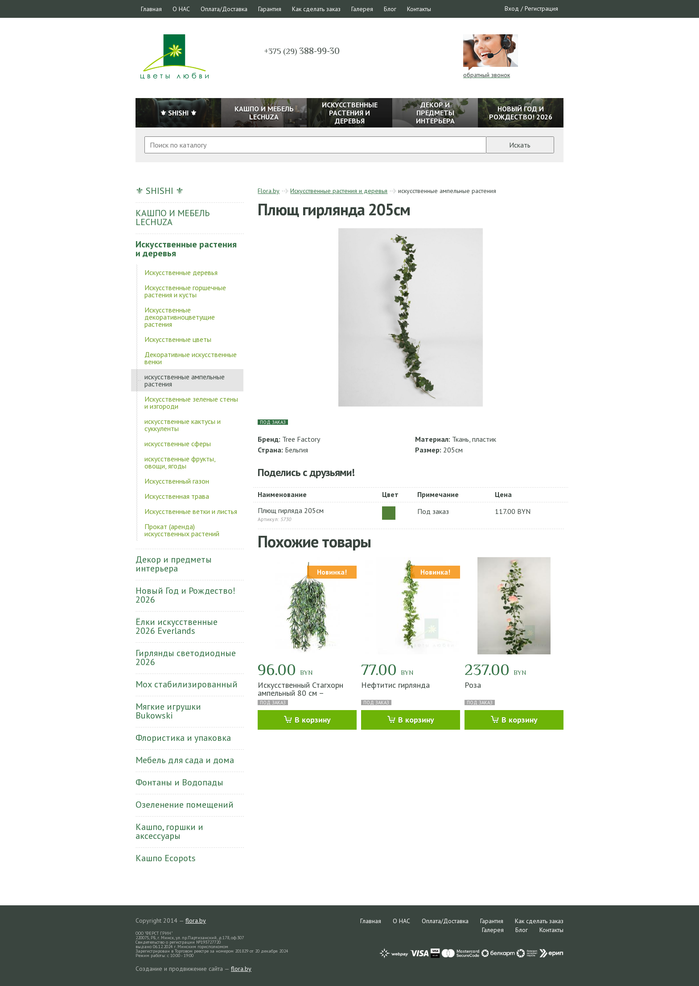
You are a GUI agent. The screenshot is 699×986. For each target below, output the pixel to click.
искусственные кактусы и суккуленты (182, 425)
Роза (473, 685)
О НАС (181, 9)
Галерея (362, 9)
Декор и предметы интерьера (174, 564)
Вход (512, 8)
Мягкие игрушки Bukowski (168, 711)
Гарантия (269, 9)
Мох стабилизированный (187, 684)
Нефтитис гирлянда (395, 685)
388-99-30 (302, 51)
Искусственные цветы (177, 339)
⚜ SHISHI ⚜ (160, 191)
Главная (151, 9)
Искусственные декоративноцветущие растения (179, 317)
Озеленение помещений (185, 804)
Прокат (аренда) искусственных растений (181, 530)
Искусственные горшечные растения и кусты (185, 291)
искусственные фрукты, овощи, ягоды (179, 462)
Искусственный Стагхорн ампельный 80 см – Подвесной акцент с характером (300, 697)
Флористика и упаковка (183, 738)
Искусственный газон (176, 481)
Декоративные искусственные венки (190, 358)
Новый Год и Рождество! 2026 (185, 595)
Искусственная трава (176, 496)
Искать (519, 144)
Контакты (419, 9)
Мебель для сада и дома (185, 760)
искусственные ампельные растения (184, 380)
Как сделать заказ (316, 9)
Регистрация (541, 8)
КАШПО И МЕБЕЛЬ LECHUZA (173, 217)
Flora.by (269, 191)
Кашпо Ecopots (166, 858)
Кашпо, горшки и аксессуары (169, 831)
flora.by (195, 920)
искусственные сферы (177, 443)
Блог (390, 9)
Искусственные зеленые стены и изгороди (191, 402)
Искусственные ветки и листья (190, 511)
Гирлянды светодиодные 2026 (186, 657)
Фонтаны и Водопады (179, 782)
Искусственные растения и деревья (186, 248)
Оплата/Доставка (224, 9)
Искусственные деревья (181, 272)
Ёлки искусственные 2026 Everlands (177, 626)
